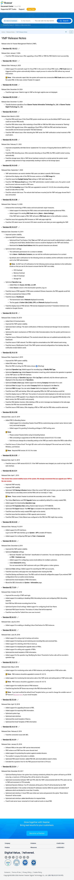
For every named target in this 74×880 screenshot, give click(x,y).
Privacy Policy (27, 872)
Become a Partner (37, 833)
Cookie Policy (37, 872)
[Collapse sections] (66, 32)
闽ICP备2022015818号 (56, 875)
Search (64, 21)
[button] (1, 49)
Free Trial (31, 9)
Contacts (7, 872)
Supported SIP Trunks (8, 9)
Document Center (7, 6)
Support (21, 9)
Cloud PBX (17, 6)
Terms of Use (16, 872)
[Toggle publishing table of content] (71, 32)
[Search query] (45, 21)
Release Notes (10, 32)
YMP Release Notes (21, 32)
